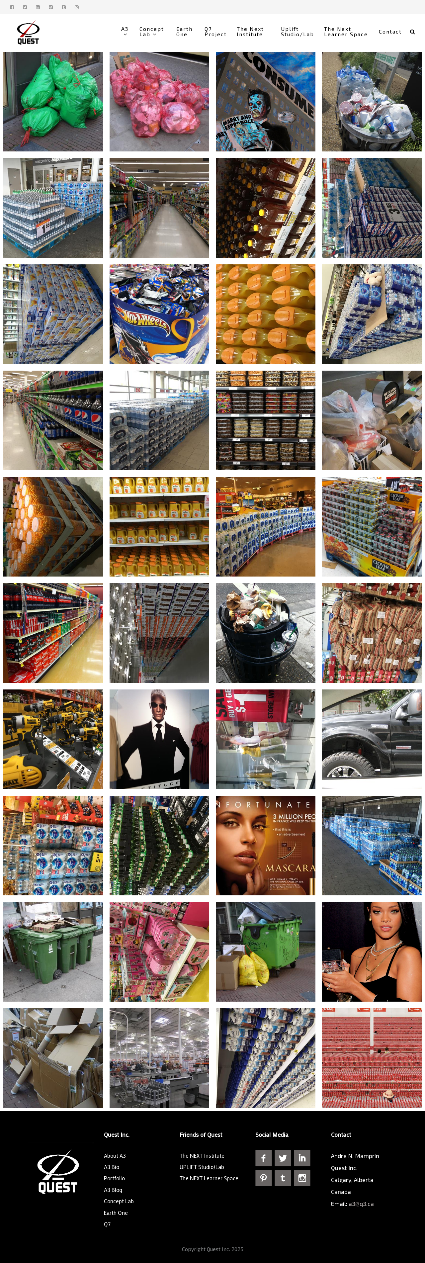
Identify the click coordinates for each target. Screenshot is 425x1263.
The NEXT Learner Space (209, 1178)
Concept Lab (119, 1201)
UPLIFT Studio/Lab (202, 1166)
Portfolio (114, 1178)
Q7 (107, 1223)
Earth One (116, 1212)
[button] (412, 31)
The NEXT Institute (202, 1155)
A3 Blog (113, 1189)
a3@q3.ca (362, 1203)
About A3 (115, 1155)
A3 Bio (111, 1166)
